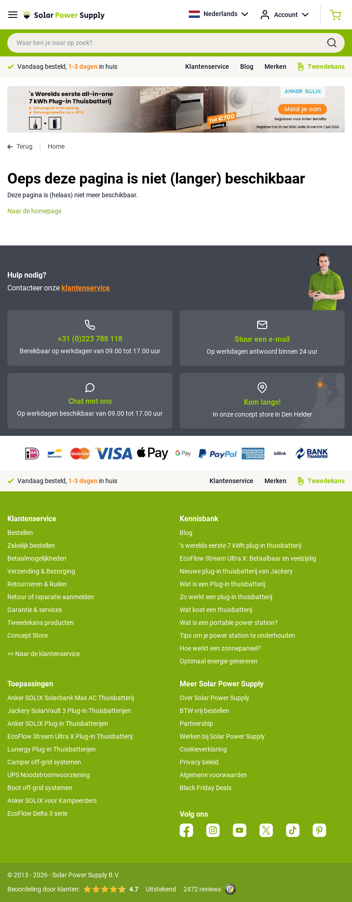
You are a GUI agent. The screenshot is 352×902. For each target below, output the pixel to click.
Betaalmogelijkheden (36, 558)
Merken (275, 66)
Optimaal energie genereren (219, 661)
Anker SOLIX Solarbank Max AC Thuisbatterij (70, 698)
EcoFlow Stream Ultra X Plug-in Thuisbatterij (69, 736)
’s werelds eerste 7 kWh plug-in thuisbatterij (240, 545)
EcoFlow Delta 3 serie (37, 813)
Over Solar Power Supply (214, 698)
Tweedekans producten (40, 622)
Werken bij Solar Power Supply (222, 736)
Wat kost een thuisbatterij (216, 609)
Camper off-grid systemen (44, 762)
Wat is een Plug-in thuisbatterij (222, 584)
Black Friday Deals (205, 787)
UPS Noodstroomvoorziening (48, 775)
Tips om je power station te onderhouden (237, 635)
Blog (246, 66)
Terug (20, 146)
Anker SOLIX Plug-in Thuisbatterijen (57, 723)
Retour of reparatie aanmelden (50, 597)
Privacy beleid (199, 762)
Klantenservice (207, 66)
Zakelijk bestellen (31, 545)
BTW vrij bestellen (204, 710)
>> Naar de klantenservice (43, 653)
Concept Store (27, 635)
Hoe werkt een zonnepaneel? (220, 648)
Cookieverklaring (203, 749)
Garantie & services (34, 609)
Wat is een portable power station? (229, 622)
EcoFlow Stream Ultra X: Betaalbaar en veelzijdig (248, 558)
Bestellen (20, 532)
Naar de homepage (34, 211)
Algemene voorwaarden (213, 775)
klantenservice (85, 288)
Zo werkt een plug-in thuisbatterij (226, 597)
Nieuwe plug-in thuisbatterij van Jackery (236, 571)
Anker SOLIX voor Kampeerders (52, 800)
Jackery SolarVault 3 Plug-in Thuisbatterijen (69, 710)
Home (56, 146)
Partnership (196, 723)
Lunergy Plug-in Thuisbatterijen (51, 749)
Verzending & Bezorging (41, 571)
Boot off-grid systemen (39, 787)
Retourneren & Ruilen (37, 584)
